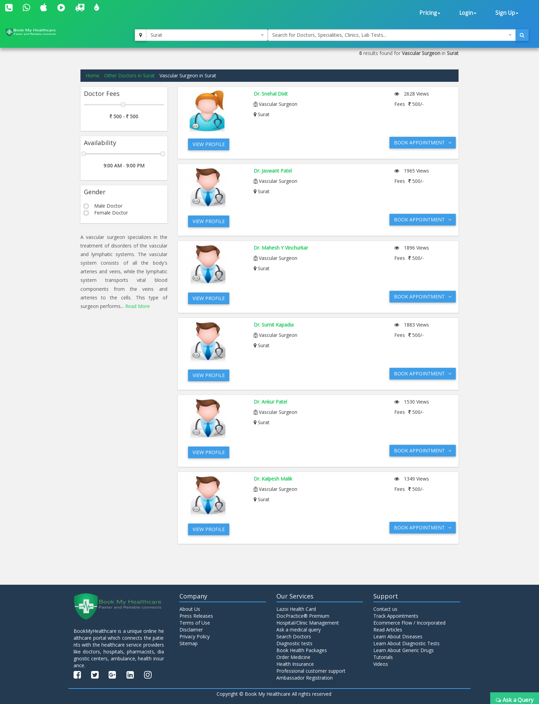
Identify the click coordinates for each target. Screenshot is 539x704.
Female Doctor (111, 212)
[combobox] (207, 35)
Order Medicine (293, 657)
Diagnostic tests (294, 643)
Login (467, 12)
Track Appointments (395, 616)
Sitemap (188, 643)
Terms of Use (194, 622)
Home (92, 75)
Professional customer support (310, 671)
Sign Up (506, 12)
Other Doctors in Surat (129, 75)
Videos (380, 664)
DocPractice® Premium (302, 616)
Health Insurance (295, 664)
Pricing (429, 12)
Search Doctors (293, 636)
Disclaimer (191, 629)
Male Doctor (108, 205)
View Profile (208, 144)
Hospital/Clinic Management (307, 622)
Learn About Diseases (397, 636)
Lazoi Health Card (296, 609)
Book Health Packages (301, 650)
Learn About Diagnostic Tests (406, 643)
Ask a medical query (298, 629)
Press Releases (196, 616)
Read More (137, 306)
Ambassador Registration (304, 677)
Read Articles (387, 629)
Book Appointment (422, 142)
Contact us (385, 609)
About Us (189, 609)
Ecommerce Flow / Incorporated (409, 622)
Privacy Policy (194, 636)
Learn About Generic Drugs (403, 650)
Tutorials (383, 657)
